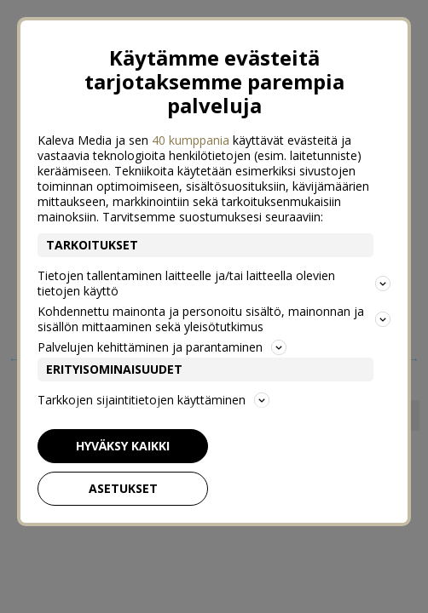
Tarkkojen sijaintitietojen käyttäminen (153, 400)
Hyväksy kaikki (123, 446)
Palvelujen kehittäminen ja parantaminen (162, 347)
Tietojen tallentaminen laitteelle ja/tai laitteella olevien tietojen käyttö (214, 283)
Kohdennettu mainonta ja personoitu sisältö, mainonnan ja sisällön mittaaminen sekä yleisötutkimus (214, 319)
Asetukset (123, 488)
